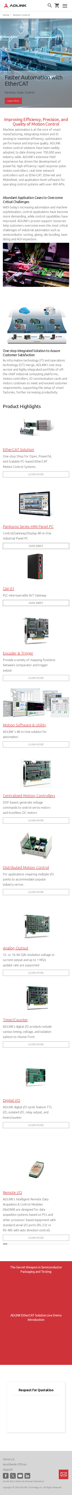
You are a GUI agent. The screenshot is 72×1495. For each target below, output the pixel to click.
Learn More (13, 101)
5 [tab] (47, 104)
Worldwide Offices (15, 1464)
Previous (6, 49)
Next (66, 49)
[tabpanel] (36, 63)
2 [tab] (30, 104)
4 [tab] (42, 104)
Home (6, 15)
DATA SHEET (36, 545)
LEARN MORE (36, 474)
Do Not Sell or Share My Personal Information (23, 1481)
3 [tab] (36, 104)
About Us (9, 1459)
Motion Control (21, 15)
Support (8, 1469)
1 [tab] (25, 104)
